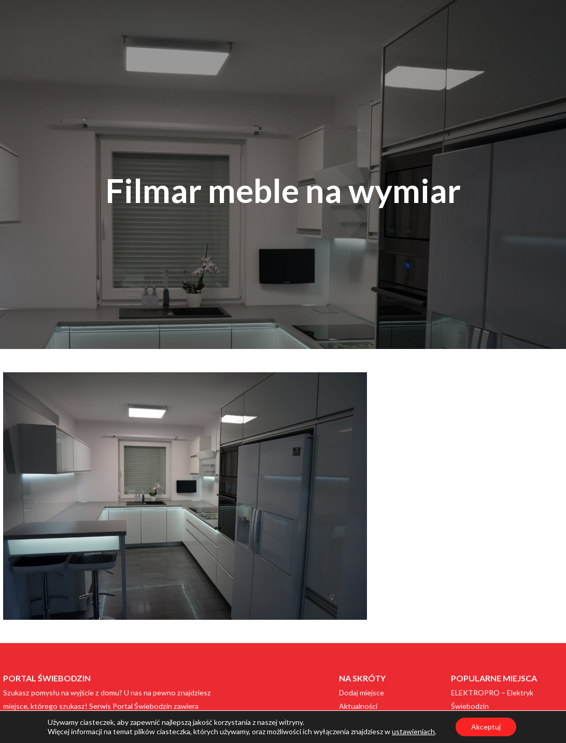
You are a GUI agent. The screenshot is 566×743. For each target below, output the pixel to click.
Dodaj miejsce (361, 692)
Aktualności (358, 706)
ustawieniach (413, 731)
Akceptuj (486, 726)
